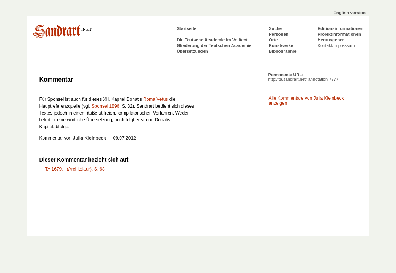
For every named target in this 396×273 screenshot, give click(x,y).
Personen (279, 34)
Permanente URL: (303, 77)
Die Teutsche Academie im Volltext (212, 40)
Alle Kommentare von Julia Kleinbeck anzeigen (306, 101)
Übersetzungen (192, 51)
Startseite (187, 28)
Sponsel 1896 (105, 106)
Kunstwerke (281, 45)
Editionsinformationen (340, 28)
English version (349, 12)
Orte (273, 40)
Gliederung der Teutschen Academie (214, 45)
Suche (275, 28)
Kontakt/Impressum (336, 45)
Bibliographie (283, 51)
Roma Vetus (155, 99)
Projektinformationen (339, 34)
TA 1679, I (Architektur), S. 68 (74, 169)
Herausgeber (330, 40)
